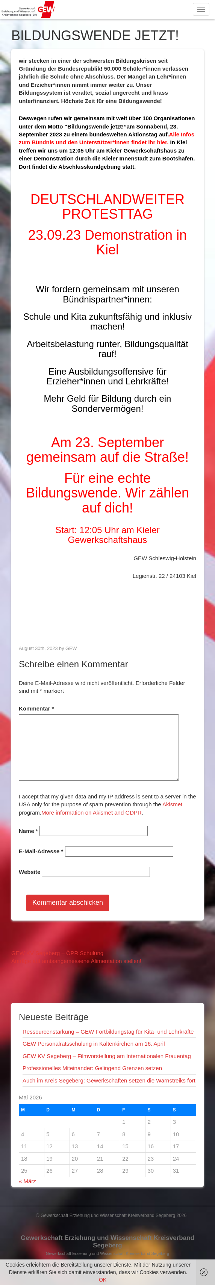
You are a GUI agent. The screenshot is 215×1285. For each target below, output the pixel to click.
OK (102, 1280)
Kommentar (36, 708)
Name (28, 831)
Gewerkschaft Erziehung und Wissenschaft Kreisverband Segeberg (107, 1241)
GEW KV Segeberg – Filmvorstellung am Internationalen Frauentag (107, 1056)
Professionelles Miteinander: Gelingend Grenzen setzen (92, 1068)
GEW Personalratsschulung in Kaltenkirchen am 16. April (94, 1043)
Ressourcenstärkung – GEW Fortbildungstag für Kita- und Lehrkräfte (108, 1031)
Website (29, 872)
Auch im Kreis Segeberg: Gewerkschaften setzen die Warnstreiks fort (109, 1080)
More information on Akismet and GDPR (91, 812)
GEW (71, 648)
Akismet (172, 804)
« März (27, 1181)
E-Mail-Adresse (41, 851)
